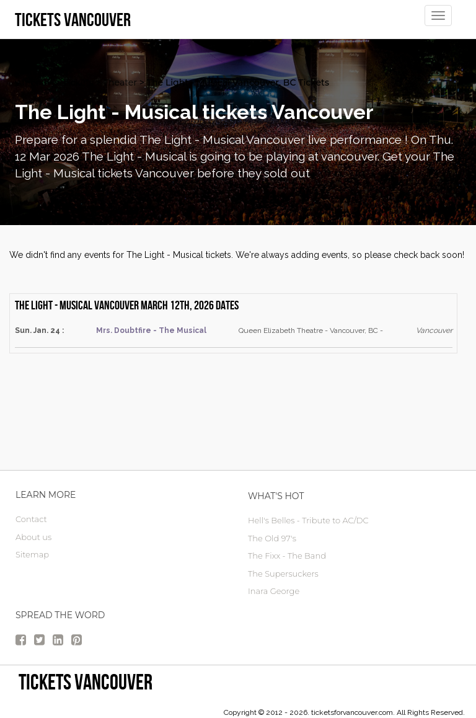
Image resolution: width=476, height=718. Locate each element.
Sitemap (32, 554)
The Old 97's (272, 538)
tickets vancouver (85, 681)
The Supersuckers (283, 573)
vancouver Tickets (54, 82)
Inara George (273, 591)
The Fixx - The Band (287, 556)
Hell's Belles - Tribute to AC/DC (308, 520)
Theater (120, 82)
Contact (31, 519)
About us (33, 537)
